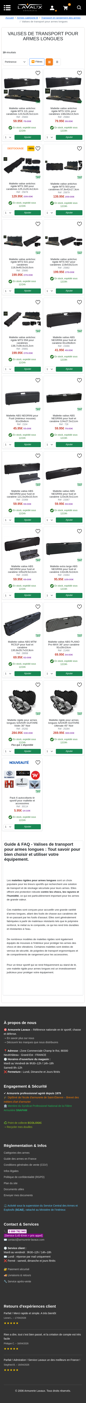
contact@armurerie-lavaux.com (26, 1239)
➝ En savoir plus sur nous (19, 1038)
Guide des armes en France (20, 1158)
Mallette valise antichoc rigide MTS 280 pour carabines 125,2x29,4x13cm (22, 186)
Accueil (9, 17)
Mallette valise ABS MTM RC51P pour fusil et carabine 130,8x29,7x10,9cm (22, 646)
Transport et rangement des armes (61, 17)
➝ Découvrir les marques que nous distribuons (31, 1042)
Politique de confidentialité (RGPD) (24, 1177)
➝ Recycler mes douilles (18, 1126)
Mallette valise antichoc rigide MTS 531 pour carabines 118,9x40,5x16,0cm (22, 263)
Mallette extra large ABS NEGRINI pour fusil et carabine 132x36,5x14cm (63, 569)
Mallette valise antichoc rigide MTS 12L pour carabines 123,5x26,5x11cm (22, 111)
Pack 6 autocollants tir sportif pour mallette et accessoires (22, 800)
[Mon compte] (52, 8)
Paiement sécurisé (18, 1269)
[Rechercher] (79, 8)
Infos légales (11, 1170)
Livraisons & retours (19, 1275)
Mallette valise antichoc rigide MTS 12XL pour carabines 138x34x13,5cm (64, 111)
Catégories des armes (17, 1152)
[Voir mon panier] (65, 8)
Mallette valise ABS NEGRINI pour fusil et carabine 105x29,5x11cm (22, 569)
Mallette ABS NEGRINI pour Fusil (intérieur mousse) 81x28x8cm (22, 418)
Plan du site (11, 1183)
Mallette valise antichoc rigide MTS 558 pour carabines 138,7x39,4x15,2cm (22, 341)
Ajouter (27, 137)
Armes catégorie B (27, 17)
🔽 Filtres (36, 61)
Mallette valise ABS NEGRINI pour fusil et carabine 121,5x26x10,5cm (22, 494)
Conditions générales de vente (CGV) (26, 1164)
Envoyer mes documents (18, 1195)
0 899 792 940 (17, 1231)
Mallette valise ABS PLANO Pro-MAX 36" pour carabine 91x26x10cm (63, 644)
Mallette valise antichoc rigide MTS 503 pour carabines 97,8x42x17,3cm (64, 186)
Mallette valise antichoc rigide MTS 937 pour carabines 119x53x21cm (64, 262)
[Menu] (7, 7)
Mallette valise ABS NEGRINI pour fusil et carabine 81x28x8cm (64, 340)
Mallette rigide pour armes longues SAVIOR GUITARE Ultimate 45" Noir (63, 723)
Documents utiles (14, 1189)
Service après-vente (19, 1281)
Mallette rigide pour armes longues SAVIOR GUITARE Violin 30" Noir (22, 723)
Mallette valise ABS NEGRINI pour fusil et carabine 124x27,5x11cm (63, 418)
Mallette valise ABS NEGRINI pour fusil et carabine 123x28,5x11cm (63, 494)
